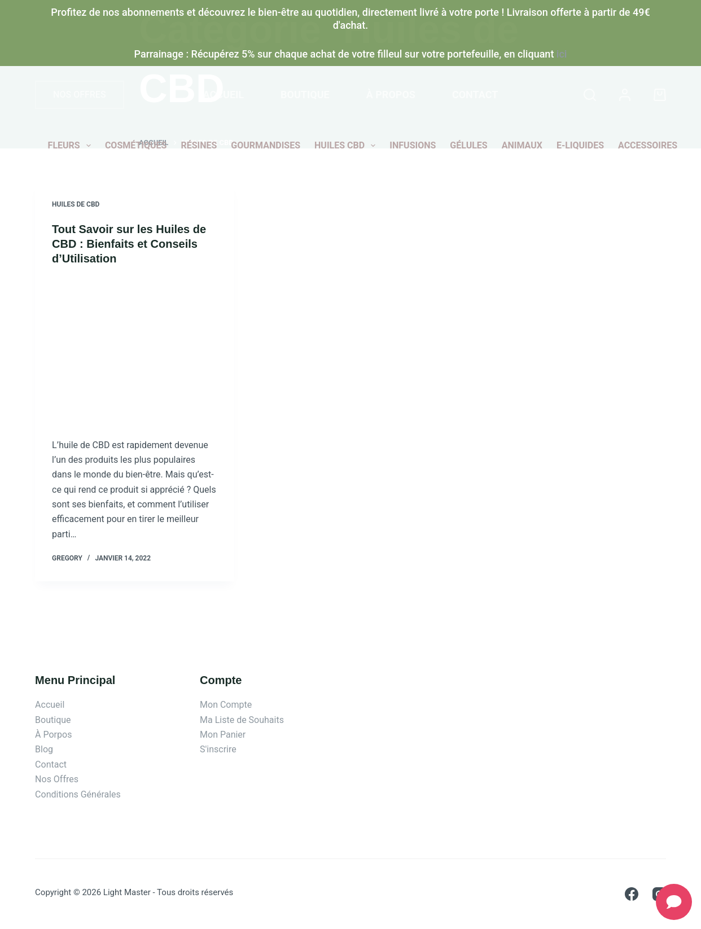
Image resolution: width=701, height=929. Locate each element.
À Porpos (53, 734)
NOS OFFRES (79, 94)
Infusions (412, 145)
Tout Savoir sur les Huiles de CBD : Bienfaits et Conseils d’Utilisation (129, 244)
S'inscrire (218, 749)
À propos (390, 94)
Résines (199, 145)
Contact (475, 94)
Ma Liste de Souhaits (242, 720)
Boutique (305, 94)
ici (562, 54)
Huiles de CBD (75, 204)
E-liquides (580, 145)
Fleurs (71, 145)
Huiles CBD (347, 145)
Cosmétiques (136, 145)
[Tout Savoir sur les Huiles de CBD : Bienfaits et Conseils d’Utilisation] (134, 351)
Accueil (223, 94)
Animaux (522, 145)
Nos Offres (56, 779)
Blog (44, 749)
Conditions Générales (78, 794)
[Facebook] (631, 894)
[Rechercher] (590, 95)
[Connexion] (625, 95)
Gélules (468, 145)
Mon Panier (223, 734)
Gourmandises (265, 145)
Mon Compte (226, 704)
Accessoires (647, 145)
